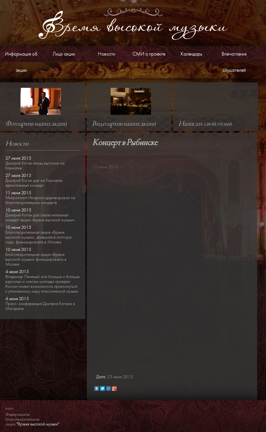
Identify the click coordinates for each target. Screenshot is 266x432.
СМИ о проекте (148, 54)
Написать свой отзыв (204, 124)
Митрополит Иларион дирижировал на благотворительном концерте (40, 200)
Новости (106, 54)
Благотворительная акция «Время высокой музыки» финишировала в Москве (35, 259)
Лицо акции (64, 54)
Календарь (191, 54)
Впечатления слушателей (234, 62)
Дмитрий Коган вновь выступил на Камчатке (34, 165)
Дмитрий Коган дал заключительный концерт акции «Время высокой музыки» (40, 217)
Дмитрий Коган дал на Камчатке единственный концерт (33, 183)
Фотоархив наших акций (36, 124)
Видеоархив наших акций (124, 124)
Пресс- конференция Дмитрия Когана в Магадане (40, 306)
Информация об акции (21, 62)
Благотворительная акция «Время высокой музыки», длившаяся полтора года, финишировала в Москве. (38, 237)
